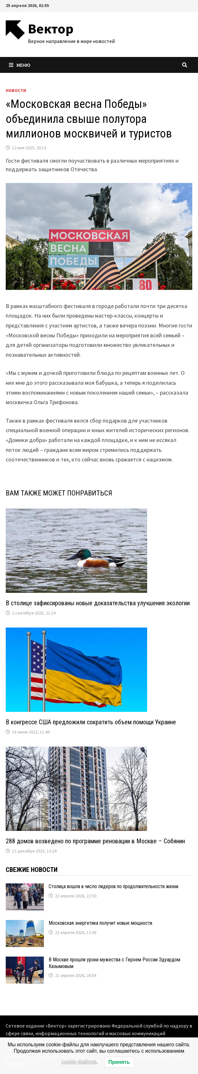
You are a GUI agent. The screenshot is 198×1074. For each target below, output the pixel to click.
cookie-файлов (78, 1061)
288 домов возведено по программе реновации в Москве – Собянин (95, 841)
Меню (20, 65)
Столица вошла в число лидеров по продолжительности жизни (113, 886)
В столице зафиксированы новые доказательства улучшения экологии (98, 603)
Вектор (50, 28)
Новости (16, 90)
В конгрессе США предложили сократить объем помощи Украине (91, 722)
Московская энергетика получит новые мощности (100, 923)
